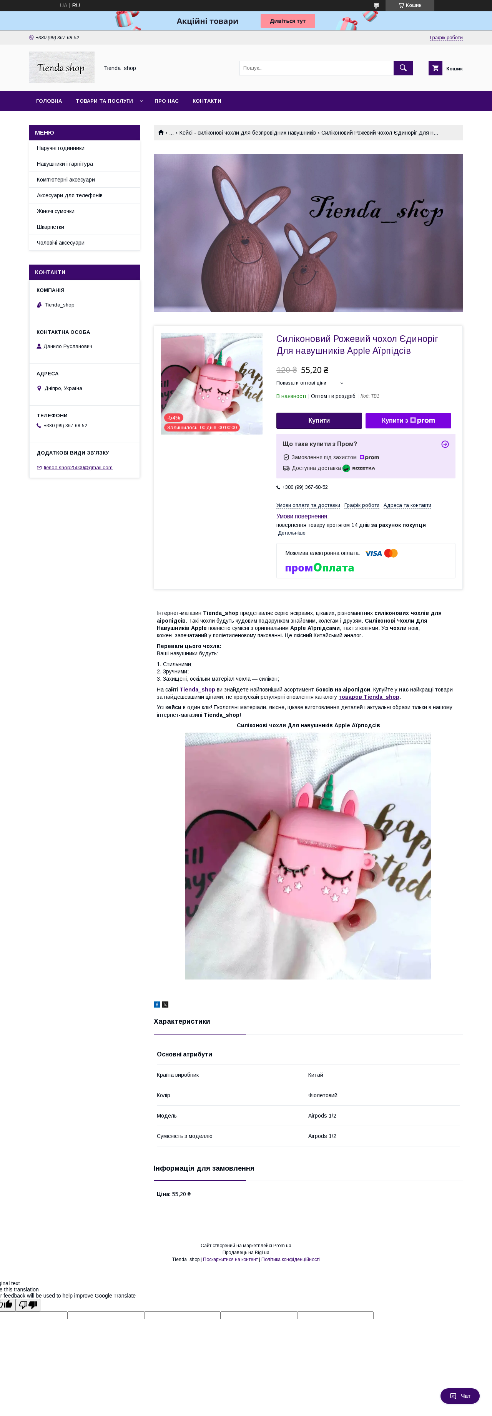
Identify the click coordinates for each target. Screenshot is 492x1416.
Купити (319, 420)
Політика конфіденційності (290, 1259)
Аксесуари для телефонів (70, 195)
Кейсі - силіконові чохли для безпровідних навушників (248, 133)
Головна (49, 101)
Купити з (408, 420)
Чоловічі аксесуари (61, 243)
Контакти (207, 101)
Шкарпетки (50, 227)
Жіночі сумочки (56, 211)
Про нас (167, 101)
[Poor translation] (28, 1305)
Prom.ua (282, 1245)
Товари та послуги (104, 101)
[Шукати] (403, 68)
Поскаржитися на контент (230, 1259)
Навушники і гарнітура (65, 164)
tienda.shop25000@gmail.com (78, 467)
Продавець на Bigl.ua (246, 1252)
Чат (460, 1396)
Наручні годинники (61, 148)
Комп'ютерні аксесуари (66, 180)
